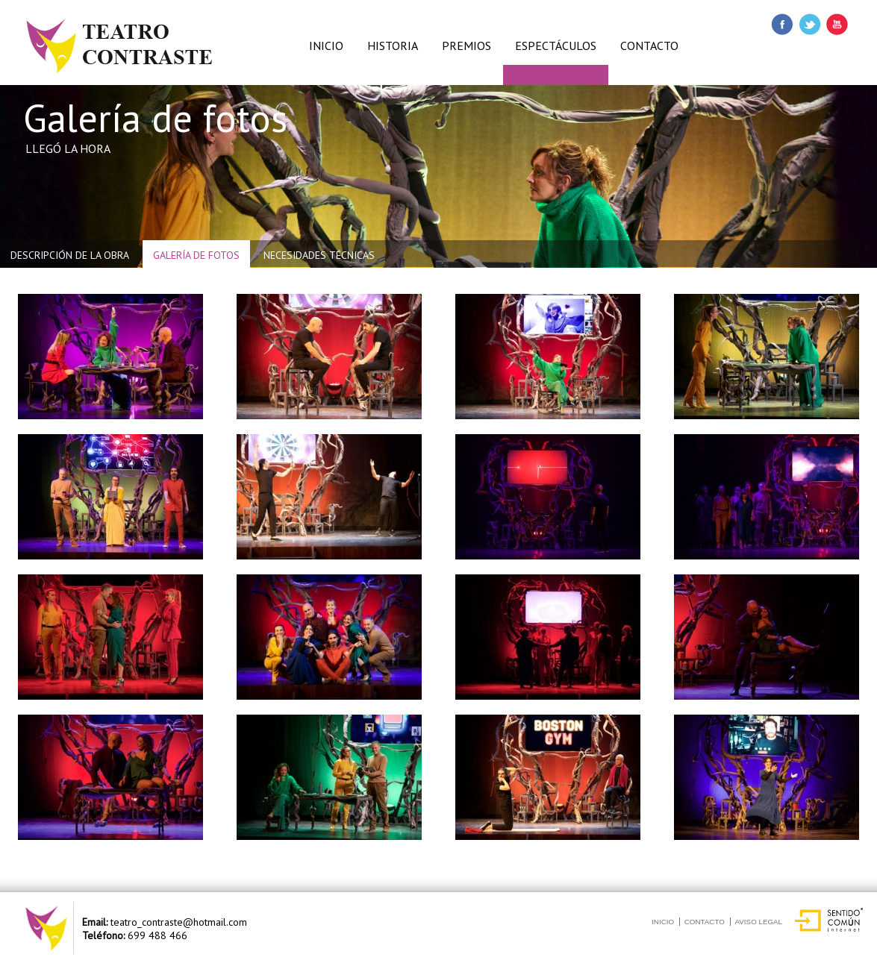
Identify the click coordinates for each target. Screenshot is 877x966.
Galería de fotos (196, 255)
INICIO (326, 45)
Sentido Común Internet (830, 916)
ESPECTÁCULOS (555, 45)
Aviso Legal (759, 922)
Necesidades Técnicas (319, 255)
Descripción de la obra (69, 255)
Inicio (663, 922)
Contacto (704, 922)
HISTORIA (392, 45)
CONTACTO (649, 45)
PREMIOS (466, 45)
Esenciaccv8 (59, 6)
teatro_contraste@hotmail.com (178, 922)
